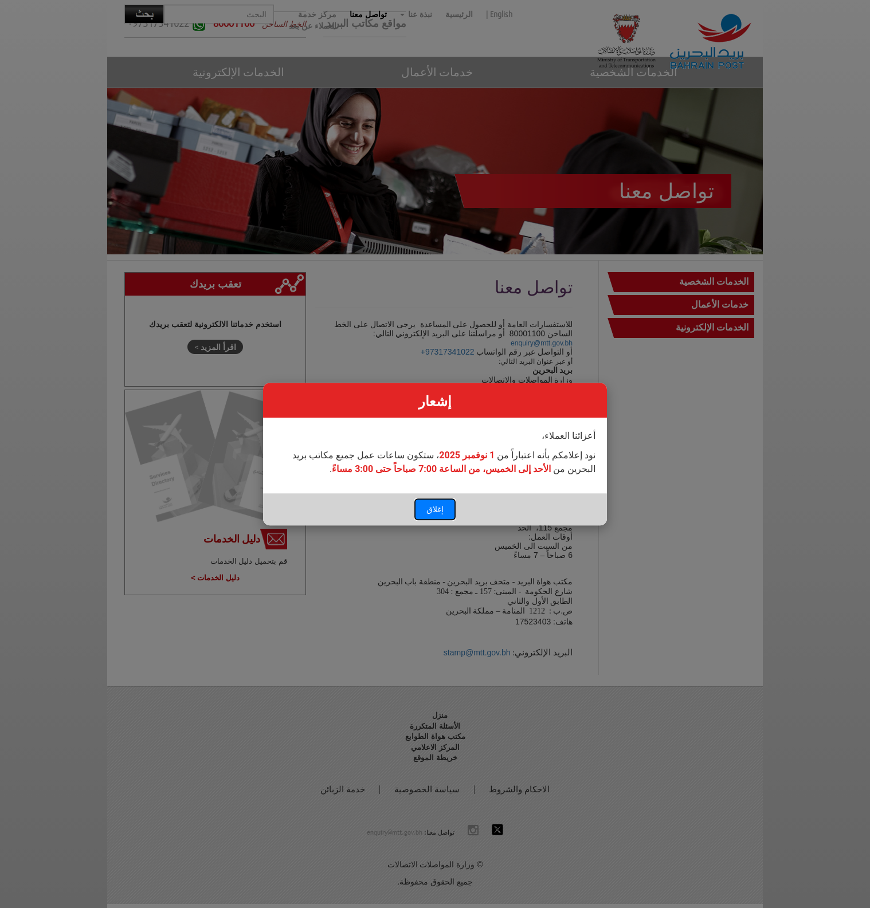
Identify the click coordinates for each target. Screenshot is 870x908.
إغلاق (435, 509)
